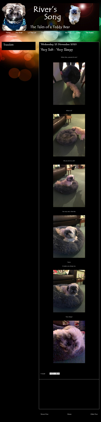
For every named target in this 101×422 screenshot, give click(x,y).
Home (8, 33)
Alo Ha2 (68, 33)
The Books (90, 33)
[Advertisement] (69, 394)
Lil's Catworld (11, 36)
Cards (78, 33)
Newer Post (44, 414)
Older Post (94, 414)
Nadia (57, 33)
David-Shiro (45, 33)
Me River (19, 33)
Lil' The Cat (32, 33)
